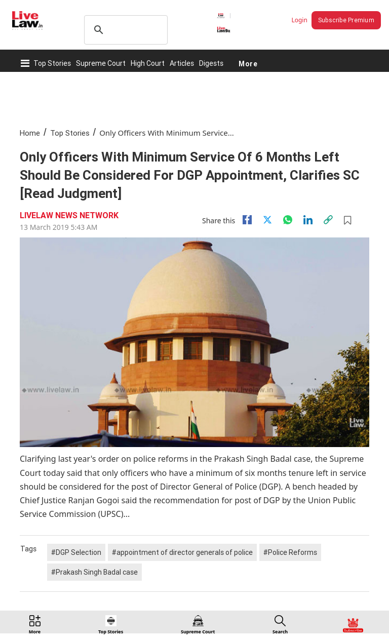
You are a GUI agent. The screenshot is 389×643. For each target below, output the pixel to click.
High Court (148, 63)
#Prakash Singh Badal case (94, 572)
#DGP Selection (76, 552)
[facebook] (247, 219)
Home (30, 133)
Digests (211, 63)
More (248, 63)
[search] (124, 30)
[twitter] (267, 219)
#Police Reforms (290, 552)
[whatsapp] (287, 219)
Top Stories (52, 63)
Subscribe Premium (346, 20)
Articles (182, 63)
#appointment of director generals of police (182, 552)
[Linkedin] (308, 219)
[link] (328, 219)
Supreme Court (101, 63)
